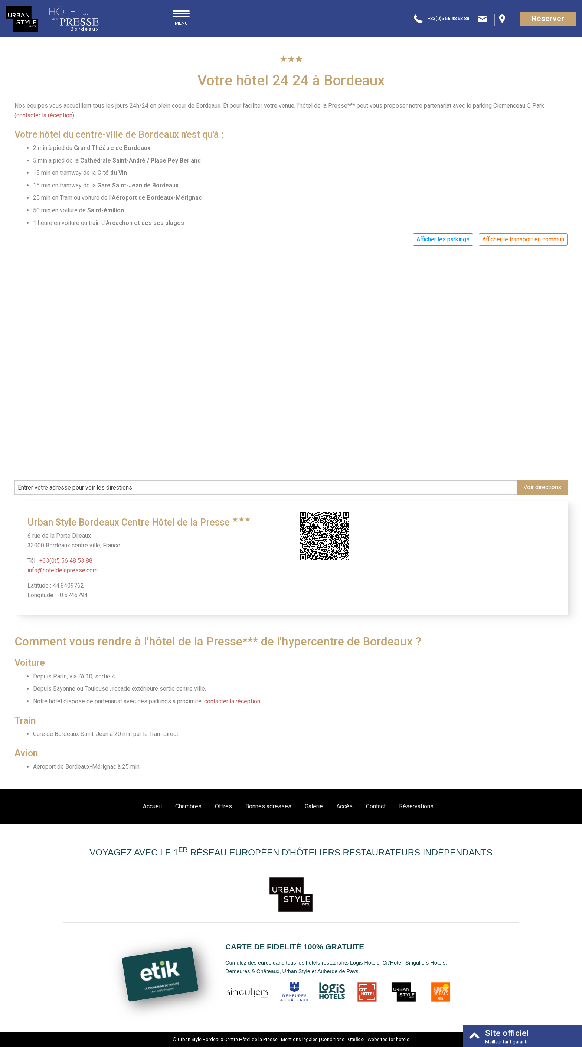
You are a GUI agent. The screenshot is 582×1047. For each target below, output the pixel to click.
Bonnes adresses (268, 806)
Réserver (548, 18)
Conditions (332, 1039)
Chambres (188, 806)
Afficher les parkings (443, 239)
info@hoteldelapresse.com (62, 570)
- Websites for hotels (378, 1039)
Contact (376, 806)
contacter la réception (44, 115)
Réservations (416, 806)
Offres (223, 806)
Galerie (314, 806)
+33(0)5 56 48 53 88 (65, 560)
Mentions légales (299, 1039)
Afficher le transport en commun (523, 239)
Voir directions (542, 487)
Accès (344, 806)
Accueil (152, 806)
